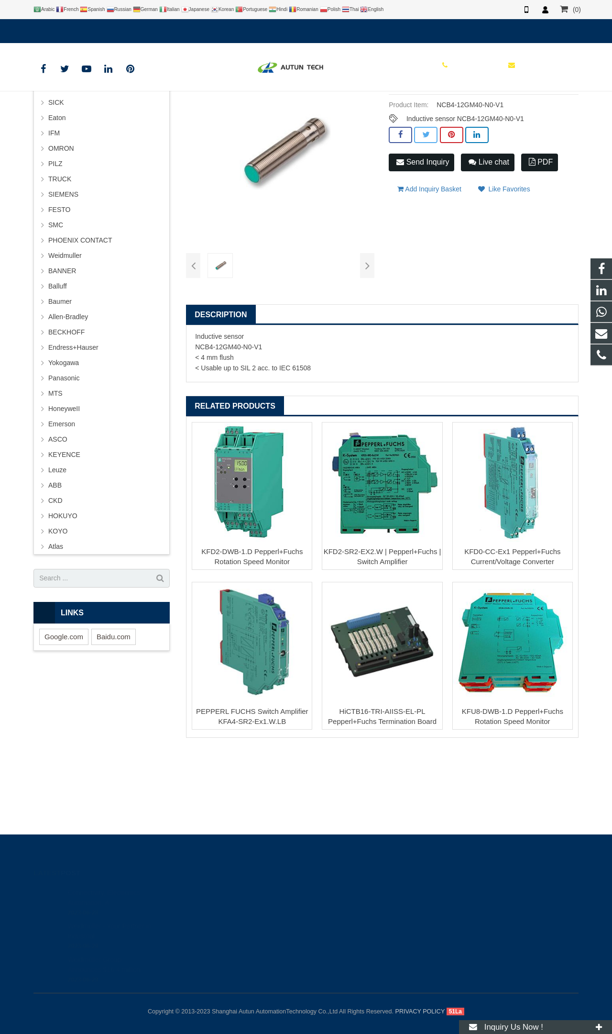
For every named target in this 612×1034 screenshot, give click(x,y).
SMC (55, 304)
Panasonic (63, 457)
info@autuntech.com (139, 29)
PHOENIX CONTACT (80, 319)
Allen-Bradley (68, 396)
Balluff (57, 365)
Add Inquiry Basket (429, 263)
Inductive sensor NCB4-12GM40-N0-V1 (465, 198)
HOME (178, 112)
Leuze (57, 549)
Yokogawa (63, 442)
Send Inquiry (422, 242)
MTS (55, 473)
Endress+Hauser (73, 427)
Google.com (63, 716)
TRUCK (59, 258)
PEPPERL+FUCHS (257, 112)
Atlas (55, 626)
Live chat (489, 242)
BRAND (210, 112)
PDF (541, 242)
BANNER (62, 350)
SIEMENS (63, 274)
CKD (55, 580)
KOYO (57, 610)
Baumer (60, 381)
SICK (56, 182)
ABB (55, 564)
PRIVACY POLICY (420, 1011)
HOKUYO (62, 595)
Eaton (57, 197)
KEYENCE (64, 534)
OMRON (61, 228)
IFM (54, 212)
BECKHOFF (66, 411)
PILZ (55, 243)
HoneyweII (64, 488)
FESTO (59, 289)
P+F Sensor (311, 112)
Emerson (61, 503)
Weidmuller (65, 335)
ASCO (57, 519)
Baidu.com (114, 716)
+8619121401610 (67, 29)
